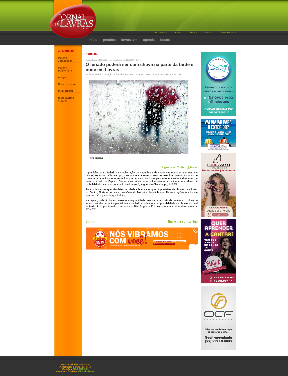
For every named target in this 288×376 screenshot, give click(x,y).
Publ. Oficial (65, 90)
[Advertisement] (163, 16)
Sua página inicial (228, 32)
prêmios (109, 40)
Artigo (62, 77)
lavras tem (129, 40)
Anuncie (193, 32)
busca (165, 40)
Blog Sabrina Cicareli (66, 99)
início (93, 40)
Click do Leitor (67, 84)
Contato (208, 32)
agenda (149, 40)
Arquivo (178, 32)
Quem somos (161, 32)
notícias (91, 53)
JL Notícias (66, 50)
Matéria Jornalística (65, 59)
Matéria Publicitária (65, 69)
